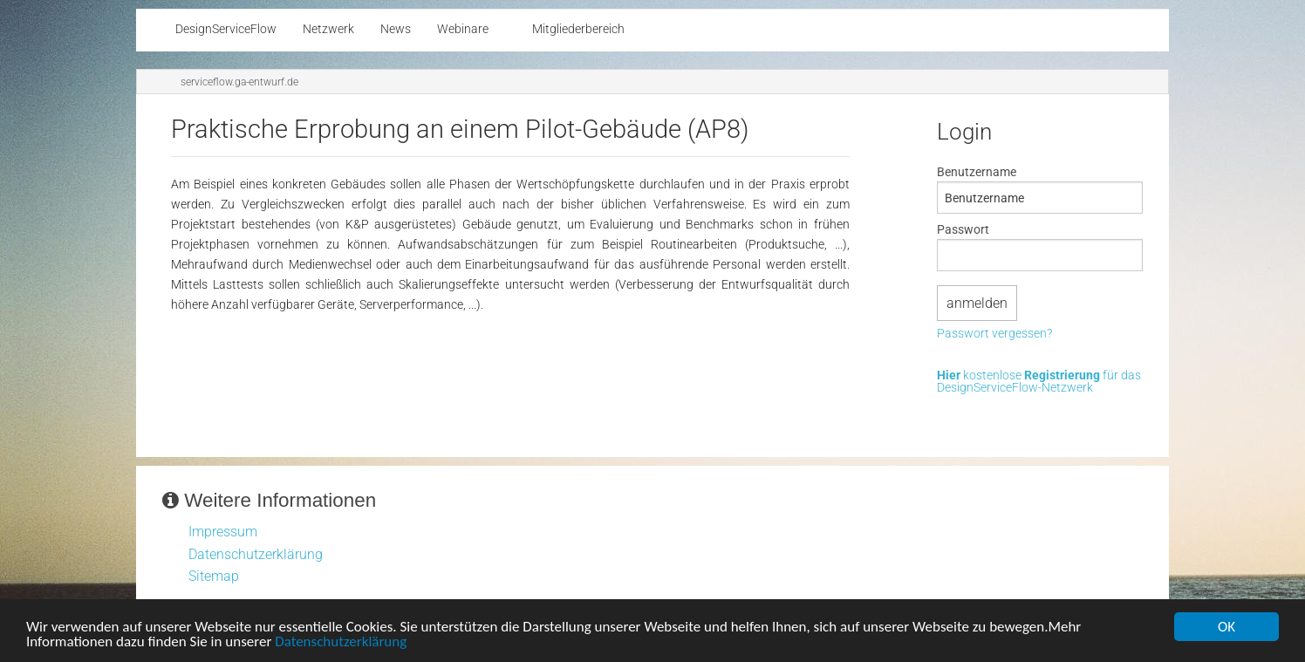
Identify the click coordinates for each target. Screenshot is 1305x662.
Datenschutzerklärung (341, 643)
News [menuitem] (395, 29)
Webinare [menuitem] (463, 29)
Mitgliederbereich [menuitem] (578, 29)
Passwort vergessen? (994, 334)
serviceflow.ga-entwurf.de (239, 82)
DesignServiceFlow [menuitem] (226, 29)
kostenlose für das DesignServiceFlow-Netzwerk (1039, 382)
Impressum (222, 531)
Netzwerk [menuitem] (328, 29)
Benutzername (976, 172)
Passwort (963, 229)
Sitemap (213, 576)
